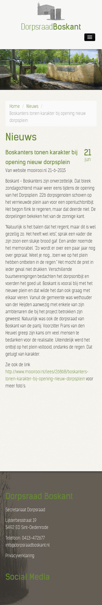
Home (15, 106)
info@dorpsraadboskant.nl (27, 545)
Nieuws (32, 106)
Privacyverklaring (19, 556)
